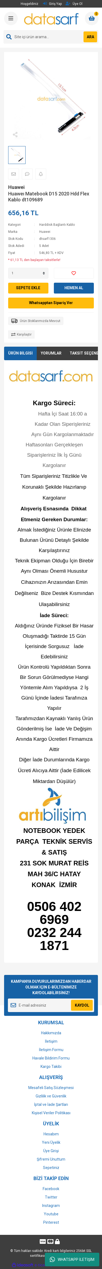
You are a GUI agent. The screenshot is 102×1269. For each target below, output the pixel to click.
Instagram (51, 1205)
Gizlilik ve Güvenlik (51, 1096)
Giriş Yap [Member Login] (52, 4)
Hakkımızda (51, 1033)
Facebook (51, 1189)
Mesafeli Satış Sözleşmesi (51, 1088)
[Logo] (52, 19)
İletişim (51, 1041)
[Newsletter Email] (51, 1005)
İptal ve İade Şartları (51, 1104)
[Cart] (91, 18)
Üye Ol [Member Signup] (74, 4)
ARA (90, 37)
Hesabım (51, 1134)
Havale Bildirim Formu (51, 1058)
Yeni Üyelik (51, 1142)
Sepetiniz (51, 1167)
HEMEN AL (73, 288)
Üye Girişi (51, 1151)
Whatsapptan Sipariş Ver (51, 303)
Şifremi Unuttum (51, 1159)
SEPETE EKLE (28, 288)
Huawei (16, 187)
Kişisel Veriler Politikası (51, 1113)
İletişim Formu (51, 1050)
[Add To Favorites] (74, 273)
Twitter (51, 1197)
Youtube (51, 1214)
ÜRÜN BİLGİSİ (20, 353)
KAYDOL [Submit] (82, 1005)
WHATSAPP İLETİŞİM (72, 1259)
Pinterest (51, 1222)
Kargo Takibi (51, 1066)
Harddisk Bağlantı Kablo (57, 225)
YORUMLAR (51, 353)
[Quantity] (28, 273)
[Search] (51, 37)
